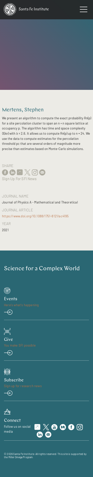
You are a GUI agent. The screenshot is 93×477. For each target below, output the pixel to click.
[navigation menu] (83, 10)
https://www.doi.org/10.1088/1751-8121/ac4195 (35, 216)
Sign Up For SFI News (19, 178)
